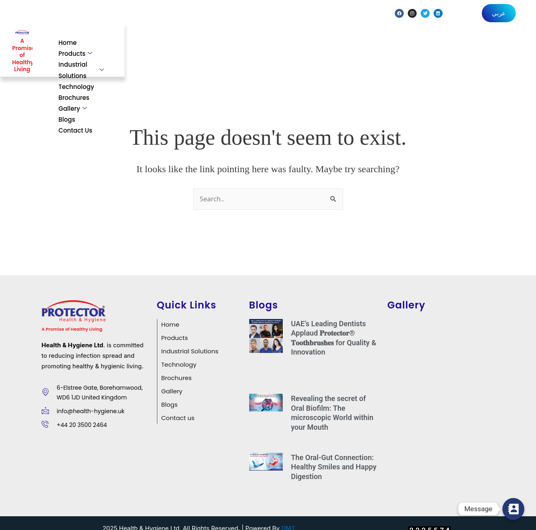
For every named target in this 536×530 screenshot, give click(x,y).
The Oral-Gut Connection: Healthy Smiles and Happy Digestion (334, 453)
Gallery (420, 43)
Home (150, 43)
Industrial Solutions (258, 43)
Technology (326, 43)
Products (191, 43)
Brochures (375, 43)
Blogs (460, 43)
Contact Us (501, 43)
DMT (288, 515)
